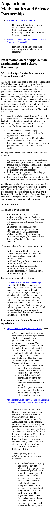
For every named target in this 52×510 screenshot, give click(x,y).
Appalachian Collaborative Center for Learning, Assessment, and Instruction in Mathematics (28, 401)
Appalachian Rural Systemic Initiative (24, 328)
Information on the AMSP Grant (21, 20)
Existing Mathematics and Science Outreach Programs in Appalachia (26, 41)
